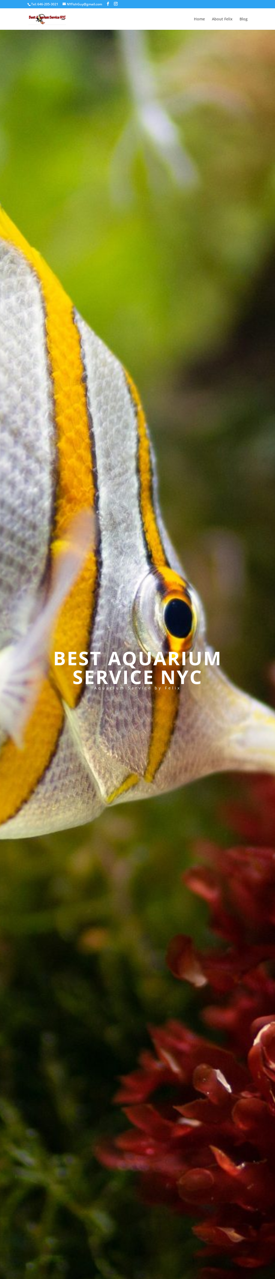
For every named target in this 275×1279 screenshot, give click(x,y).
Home (199, 19)
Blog (244, 19)
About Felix (222, 19)
